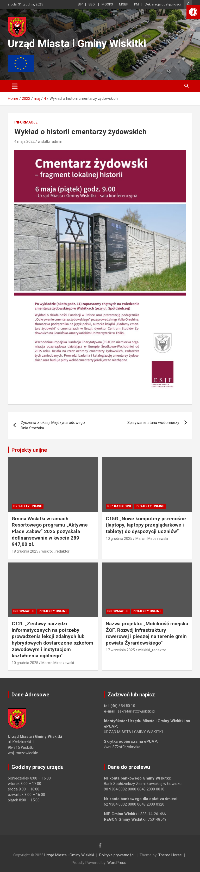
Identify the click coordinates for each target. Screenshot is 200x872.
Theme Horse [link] (170, 855)
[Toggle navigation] (15, 86)
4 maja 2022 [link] (24, 141)
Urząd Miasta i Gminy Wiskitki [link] (77, 44)
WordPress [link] (116, 862)
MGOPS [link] (107, 4)
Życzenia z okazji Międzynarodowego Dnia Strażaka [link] (53, 425)
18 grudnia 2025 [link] (25, 551)
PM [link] (136, 4)
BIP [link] (80, 4)
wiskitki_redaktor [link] (55, 551)
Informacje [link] (26, 122)
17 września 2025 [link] (120, 650)
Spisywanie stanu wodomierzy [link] (153, 422)
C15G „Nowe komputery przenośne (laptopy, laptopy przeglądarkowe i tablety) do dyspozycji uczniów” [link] (146, 525)
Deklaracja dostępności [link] (163, 4)
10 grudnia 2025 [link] (119, 538)
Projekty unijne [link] (29, 450)
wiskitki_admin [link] (50, 141)
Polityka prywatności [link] (116, 855)
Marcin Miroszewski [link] (151, 538)
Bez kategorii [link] (119, 506)
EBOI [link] (92, 4)
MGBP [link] (123, 4)
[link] (193, 12)
